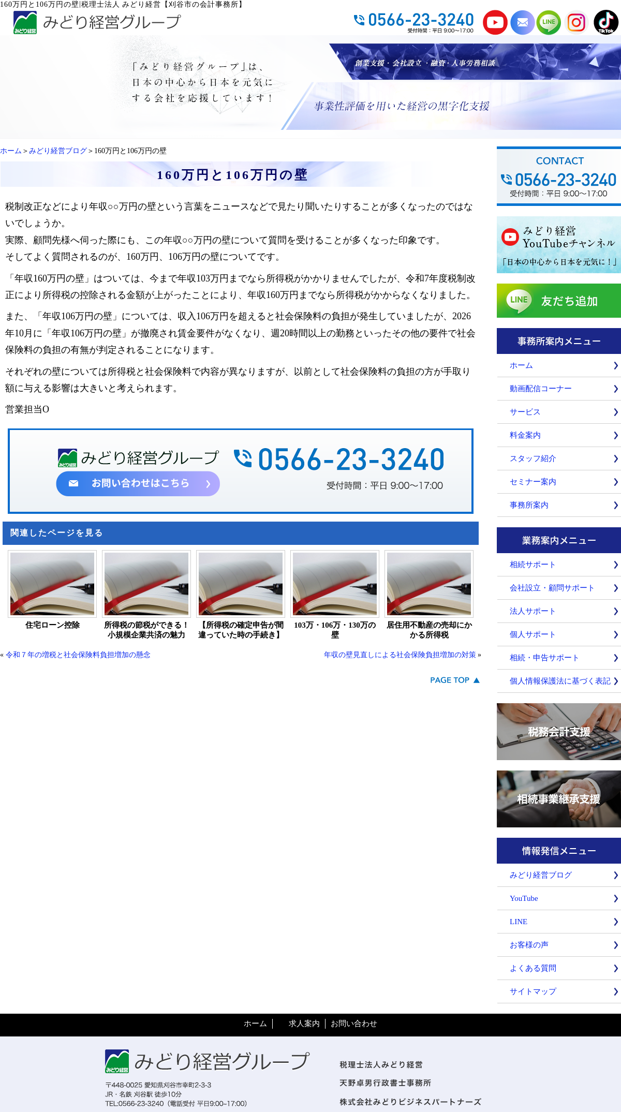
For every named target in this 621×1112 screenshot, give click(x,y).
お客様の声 (529, 945)
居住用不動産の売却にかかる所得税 (429, 630)
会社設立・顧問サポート (552, 588)
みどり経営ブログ (58, 151)
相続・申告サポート (545, 658)
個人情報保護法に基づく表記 (560, 681)
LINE (518, 921)
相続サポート (533, 564)
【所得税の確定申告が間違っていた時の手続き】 (241, 630)
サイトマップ (533, 991)
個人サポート (533, 634)
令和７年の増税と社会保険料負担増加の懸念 (78, 655)
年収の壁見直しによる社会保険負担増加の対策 (400, 655)
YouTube (524, 898)
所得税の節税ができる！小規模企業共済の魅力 (146, 630)
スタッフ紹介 (533, 458)
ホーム (11, 151)
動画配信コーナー (541, 388)
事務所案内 (529, 505)
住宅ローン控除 (52, 625)
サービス (525, 412)
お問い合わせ (354, 1023)
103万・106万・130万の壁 (335, 630)
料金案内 (525, 435)
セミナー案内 (533, 482)
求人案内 (304, 1023)
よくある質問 (533, 968)
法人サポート (533, 611)
